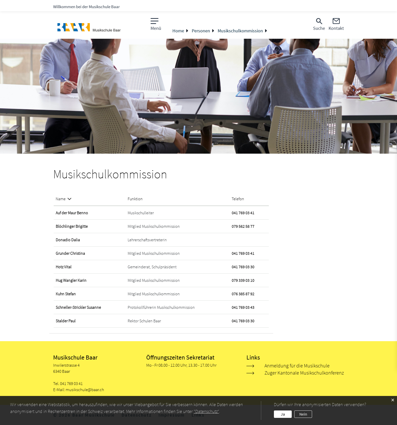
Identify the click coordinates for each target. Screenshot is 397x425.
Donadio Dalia (68, 239)
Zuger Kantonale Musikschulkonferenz (304, 372)
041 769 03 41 (243, 212)
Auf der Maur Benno (72, 212)
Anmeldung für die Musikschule (297, 365)
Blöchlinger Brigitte (72, 226)
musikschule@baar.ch (85, 389)
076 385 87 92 (243, 293)
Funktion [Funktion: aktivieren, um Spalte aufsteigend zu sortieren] (135, 198)
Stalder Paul (66, 320)
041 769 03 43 (243, 307)
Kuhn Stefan (66, 293)
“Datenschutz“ (206, 411)
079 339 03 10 (243, 280)
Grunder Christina (70, 253)
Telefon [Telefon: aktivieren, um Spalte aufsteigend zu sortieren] (238, 198)
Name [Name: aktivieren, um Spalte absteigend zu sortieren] (61, 198)
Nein (303, 414)
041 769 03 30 (243, 266)
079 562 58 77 (243, 226)
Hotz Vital (63, 266)
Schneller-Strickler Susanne (78, 307)
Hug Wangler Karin (71, 280)
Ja (283, 414)
